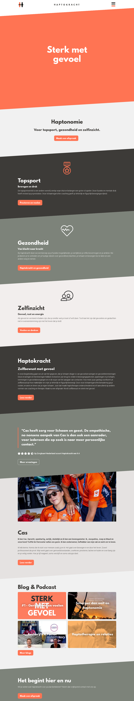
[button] (113, 5)
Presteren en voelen (30, 203)
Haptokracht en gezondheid (34, 268)
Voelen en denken (29, 330)
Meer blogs (25, 653)
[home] (21, 5)
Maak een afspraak (66, 138)
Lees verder (26, 398)
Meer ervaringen (28, 462)
